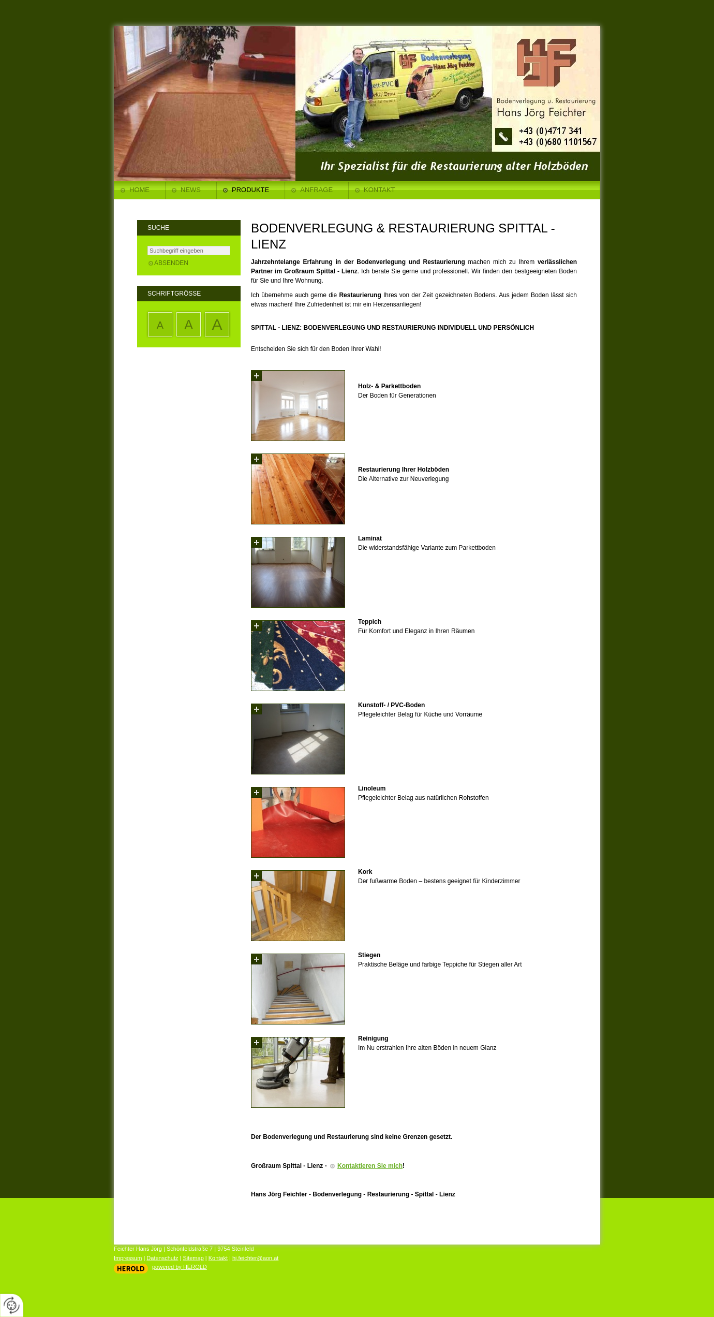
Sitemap (193, 1258)
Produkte (250, 190)
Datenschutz (162, 1258)
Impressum (128, 1258)
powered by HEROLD (179, 1267)
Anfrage (316, 190)
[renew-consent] (11, 1305)
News (191, 190)
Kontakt (379, 190)
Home (139, 190)
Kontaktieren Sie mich (370, 1165)
